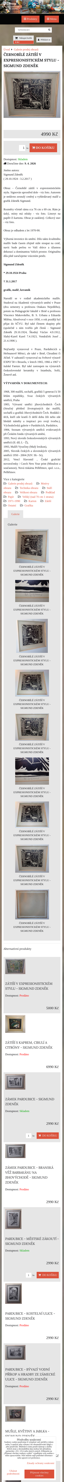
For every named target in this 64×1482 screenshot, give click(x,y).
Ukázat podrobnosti (13, 1472)
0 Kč (17, 42)
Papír (11, 496)
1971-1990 (14, 501)
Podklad (50, 492)
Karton (32, 501)
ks (24, 148)
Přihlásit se (44, 40)
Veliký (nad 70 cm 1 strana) (37, 496)
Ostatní (12, 505)
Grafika (28, 505)
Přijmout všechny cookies (39, 1474)
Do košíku (43, 147)
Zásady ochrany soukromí (40, 1463)
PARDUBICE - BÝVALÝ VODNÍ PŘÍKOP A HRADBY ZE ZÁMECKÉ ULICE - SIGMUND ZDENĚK (30, 1374)
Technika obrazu (29, 488)
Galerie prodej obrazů (20, 483)
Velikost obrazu (28, 492)
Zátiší (48, 501)
